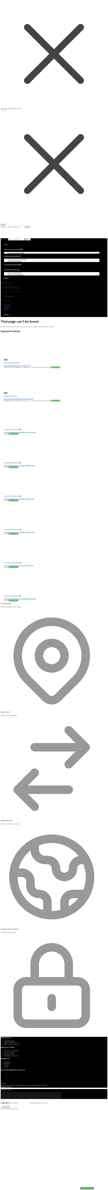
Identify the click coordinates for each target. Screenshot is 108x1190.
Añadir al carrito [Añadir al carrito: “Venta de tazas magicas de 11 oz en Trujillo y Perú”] (13, 567)
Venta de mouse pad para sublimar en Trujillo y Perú (19, 465)
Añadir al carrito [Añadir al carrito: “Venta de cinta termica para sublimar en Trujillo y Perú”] (13, 434)
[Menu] (3, 225)
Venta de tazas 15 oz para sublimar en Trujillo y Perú (19, 532)
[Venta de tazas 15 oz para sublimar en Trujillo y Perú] (16, 526)
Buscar (28, 227)
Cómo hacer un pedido (11, 1050)
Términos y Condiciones (11, 1055)
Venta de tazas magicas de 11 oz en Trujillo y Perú (18, 565)
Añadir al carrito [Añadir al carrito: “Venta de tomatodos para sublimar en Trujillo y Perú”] (13, 500)
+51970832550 (9, 296)
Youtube (6, 308)
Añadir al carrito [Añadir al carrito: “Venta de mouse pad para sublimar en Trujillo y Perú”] (13, 467)
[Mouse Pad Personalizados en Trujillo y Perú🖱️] (18, 360)
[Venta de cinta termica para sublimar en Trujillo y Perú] (16, 426)
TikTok (6, 310)
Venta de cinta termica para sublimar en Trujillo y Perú (20, 432)
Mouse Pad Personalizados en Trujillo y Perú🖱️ (17, 366)
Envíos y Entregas (9, 1052)
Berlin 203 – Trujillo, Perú (11, 288)
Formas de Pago (9, 1054)
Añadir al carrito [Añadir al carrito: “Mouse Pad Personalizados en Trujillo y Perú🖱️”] (55, 367)
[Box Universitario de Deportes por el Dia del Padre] (18, 393)
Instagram (7, 306)
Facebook (7, 305)
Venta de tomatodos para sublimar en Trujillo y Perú (19, 499)
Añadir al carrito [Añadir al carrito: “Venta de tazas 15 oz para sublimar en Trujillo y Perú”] (13, 534)
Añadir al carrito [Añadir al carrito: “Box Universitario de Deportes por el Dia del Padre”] (55, 401)
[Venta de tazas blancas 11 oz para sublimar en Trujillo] (16, 593)
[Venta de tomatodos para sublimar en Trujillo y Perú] (16, 493)
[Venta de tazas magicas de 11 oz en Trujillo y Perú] (16, 559)
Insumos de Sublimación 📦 (12, 429)
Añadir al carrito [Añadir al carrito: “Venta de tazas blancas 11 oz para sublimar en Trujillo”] (13, 600)
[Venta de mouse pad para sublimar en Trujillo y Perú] (16, 459)
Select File (6, 1107)
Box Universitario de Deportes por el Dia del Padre (18, 399)
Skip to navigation (6, 108)
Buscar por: (4, 227)
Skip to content (16, 108)
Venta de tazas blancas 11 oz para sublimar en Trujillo (19, 599)
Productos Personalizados (12, 363)
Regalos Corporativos (10, 396)
